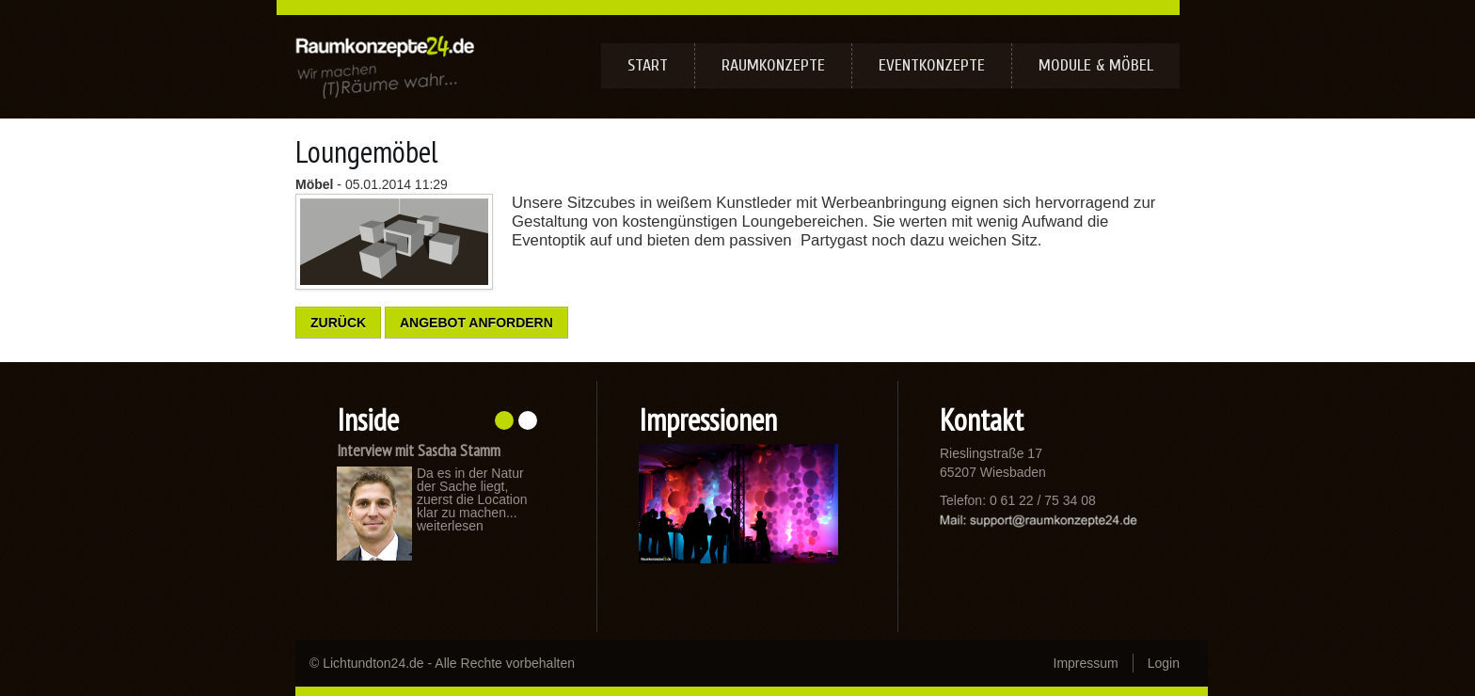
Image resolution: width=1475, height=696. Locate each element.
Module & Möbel (1096, 65)
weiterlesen (450, 525)
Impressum (1086, 663)
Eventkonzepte (932, 65)
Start (647, 65)
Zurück (338, 322)
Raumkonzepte (773, 65)
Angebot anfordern (476, 322)
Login (1164, 663)
